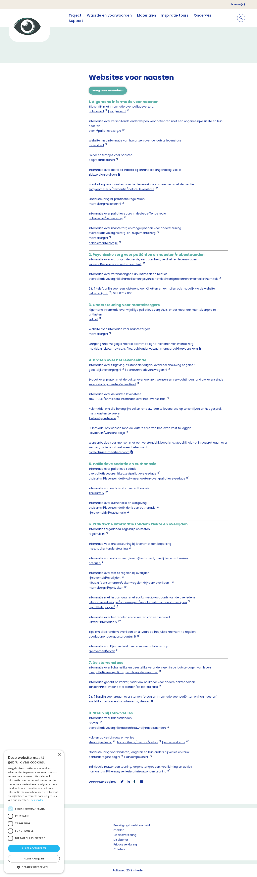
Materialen (146, 15)
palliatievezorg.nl (109, 131)
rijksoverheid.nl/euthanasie (107, 513)
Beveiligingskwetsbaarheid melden (132, 827)
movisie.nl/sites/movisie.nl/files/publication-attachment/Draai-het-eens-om (143, 349)
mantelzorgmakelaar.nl (105, 204)
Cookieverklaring (125, 835)
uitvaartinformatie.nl (103, 622)
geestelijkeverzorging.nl (105, 370)
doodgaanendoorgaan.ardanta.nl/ (112, 637)
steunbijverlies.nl (100, 742)
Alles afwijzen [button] (34, 858)
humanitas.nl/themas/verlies (137, 742)
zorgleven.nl (118, 111)
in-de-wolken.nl (174, 742)
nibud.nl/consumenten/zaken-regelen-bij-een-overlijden (130, 583)
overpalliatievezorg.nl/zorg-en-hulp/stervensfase (123, 672)
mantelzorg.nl (98, 238)
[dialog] (34, 811)
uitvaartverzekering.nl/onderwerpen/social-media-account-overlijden (138, 602)
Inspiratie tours (174, 15)
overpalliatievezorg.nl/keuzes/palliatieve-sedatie (122, 474)
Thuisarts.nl (96, 493)
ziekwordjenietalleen (103, 175)
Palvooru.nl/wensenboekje (107, 433)
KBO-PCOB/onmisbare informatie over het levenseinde (127, 399)
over (92, 131)
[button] (34, 867)
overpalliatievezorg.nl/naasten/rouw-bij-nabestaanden (127, 728)
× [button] (59, 754)
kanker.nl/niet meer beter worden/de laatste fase (123, 687)
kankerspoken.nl (137, 757)
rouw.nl (93, 723)
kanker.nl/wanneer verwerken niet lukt (115, 264)
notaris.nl (95, 563)
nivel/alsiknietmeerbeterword (109, 452)
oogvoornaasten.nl (102, 160)
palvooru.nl (96, 111)
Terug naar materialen (107, 90)
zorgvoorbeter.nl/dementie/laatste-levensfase (121, 189)
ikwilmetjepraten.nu (102, 418)
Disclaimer (121, 840)
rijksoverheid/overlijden (105, 578)
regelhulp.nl (97, 534)
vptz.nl (93, 319)
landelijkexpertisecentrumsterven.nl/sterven (119, 701)
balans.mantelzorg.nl (103, 243)
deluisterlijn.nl (98, 293)
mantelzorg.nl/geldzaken (106, 588)
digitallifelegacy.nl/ (102, 607)
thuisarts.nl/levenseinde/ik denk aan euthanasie (122, 508)
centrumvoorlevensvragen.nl (147, 370)
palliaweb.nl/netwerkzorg (106, 218)
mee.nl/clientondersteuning (108, 549)
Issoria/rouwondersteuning (147, 771)
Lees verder (36, 800)
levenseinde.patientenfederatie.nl (112, 384)
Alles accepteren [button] (34, 848)
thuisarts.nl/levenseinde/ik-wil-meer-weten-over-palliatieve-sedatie (137, 479)
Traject (75, 15)
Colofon (119, 849)
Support (76, 20)
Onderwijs (203, 15)
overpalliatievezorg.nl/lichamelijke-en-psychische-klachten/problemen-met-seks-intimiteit (153, 279)
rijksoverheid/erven (102, 651)
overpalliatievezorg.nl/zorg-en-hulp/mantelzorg (122, 233)
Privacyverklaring (125, 844)
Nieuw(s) (238, 4)
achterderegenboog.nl (104, 757)
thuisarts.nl (96, 145)
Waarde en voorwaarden (109, 15)
